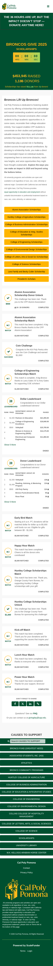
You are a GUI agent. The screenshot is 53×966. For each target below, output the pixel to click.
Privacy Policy (26, 872)
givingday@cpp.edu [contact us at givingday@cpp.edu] (37, 718)
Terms (22, 951)
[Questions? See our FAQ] (35, 713)
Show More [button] (10, 445)
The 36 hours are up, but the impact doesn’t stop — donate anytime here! (26, 21)
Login (29, 951)
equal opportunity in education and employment (22, 192)
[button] (37, 703)
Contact (26, 868)
